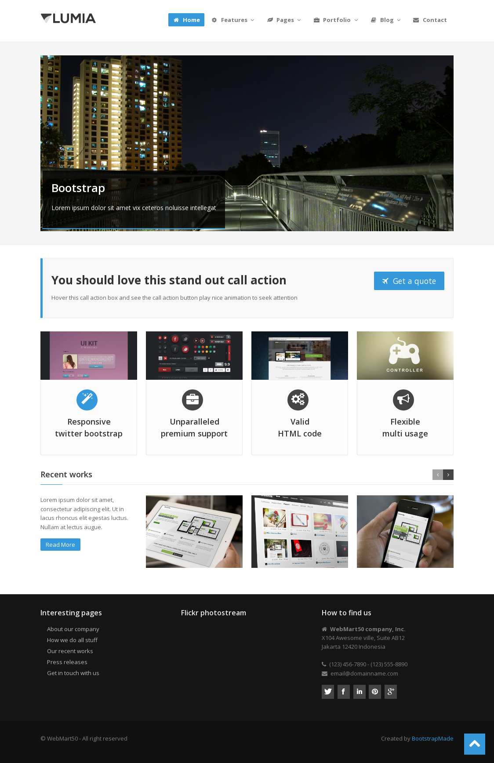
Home (186, 20)
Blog (386, 20)
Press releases (67, 662)
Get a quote (409, 281)
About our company (73, 629)
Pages (284, 20)
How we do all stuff (72, 640)
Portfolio (336, 20)
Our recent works (70, 651)
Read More (60, 545)
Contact (430, 20)
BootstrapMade (433, 738)
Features (233, 20)
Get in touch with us (73, 673)
